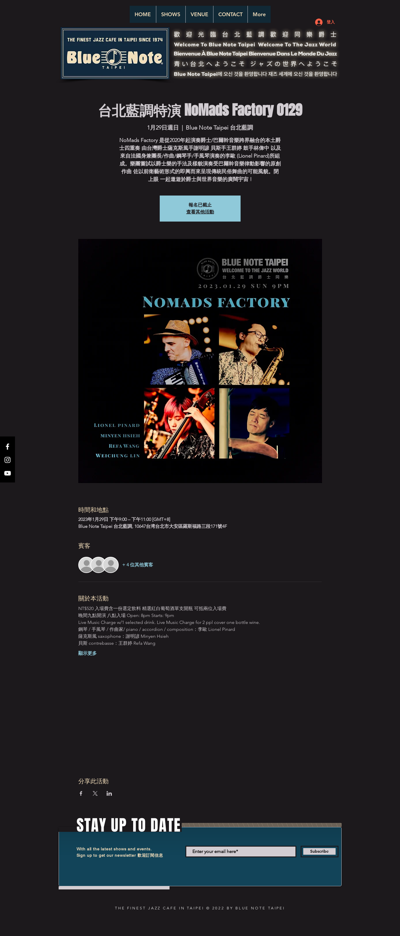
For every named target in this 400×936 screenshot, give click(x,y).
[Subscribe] (319, 851)
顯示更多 (87, 653)
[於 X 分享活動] (95, 793)
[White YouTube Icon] (7, 473)
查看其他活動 (200, 212)
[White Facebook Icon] (7, 447)
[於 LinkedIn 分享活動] (109, 793)
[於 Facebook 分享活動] (81, 793)
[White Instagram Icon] (7, 460)
